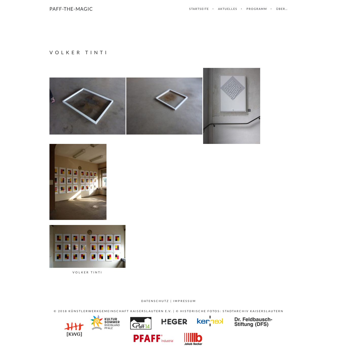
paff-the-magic (71, 9)
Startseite (199, 8)
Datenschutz (155, 301)
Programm (256, 8)
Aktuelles (227, 8)
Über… (282, 8)
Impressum (184, 301)
